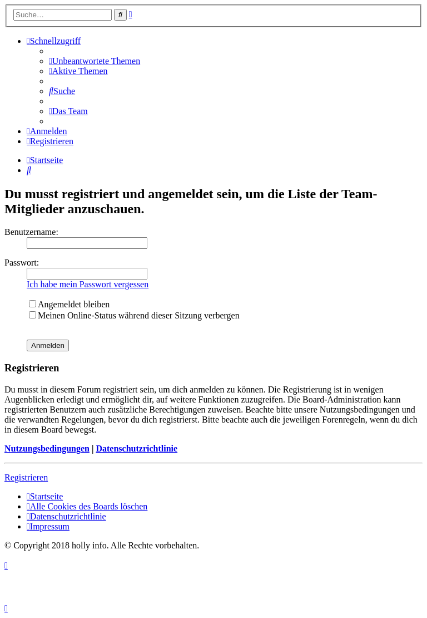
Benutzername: (31, 232)
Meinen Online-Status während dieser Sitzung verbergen (134, 315)
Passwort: (21, 262)
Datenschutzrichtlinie (136, 448)
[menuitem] (94, 61)
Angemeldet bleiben (69, 304)
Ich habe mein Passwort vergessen (87, 284)
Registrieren (26, 477)
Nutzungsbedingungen (47, 448)
